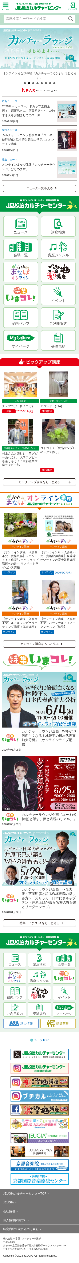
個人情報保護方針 (15, 1220)
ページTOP (41, 1040)
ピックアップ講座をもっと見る (45, 482)
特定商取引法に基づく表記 (21, 1229)
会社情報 (9, 1211)
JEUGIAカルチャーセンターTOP (24, 1193)
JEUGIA (8, 1202)
